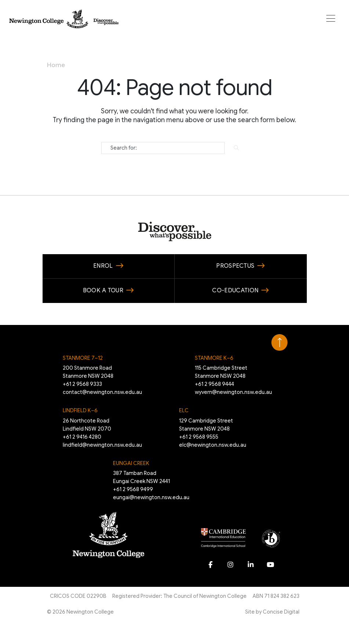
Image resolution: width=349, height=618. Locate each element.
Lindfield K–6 (80, 410)
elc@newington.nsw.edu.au (212, 445)
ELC (184, 410)
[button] (330, 19)
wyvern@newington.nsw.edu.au (233, 392)
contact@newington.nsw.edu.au (102, 392)
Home (56, 65)
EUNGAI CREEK (131, 463)
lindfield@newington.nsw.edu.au (102, 445)
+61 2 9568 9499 (133, 489)
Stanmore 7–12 (83, 358)
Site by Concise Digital (272, 611)
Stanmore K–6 (214, 358)
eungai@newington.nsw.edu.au (151, 497)
